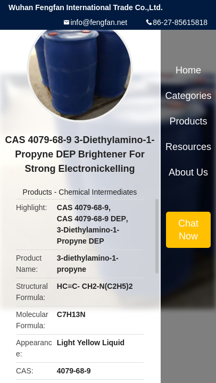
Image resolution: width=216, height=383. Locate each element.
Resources (188, 146)
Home (188, 70)
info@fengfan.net (98, 22)
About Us (188, 172)
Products (37, 192)
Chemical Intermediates (98, 192)
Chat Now (188, 230)
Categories (188, 95)
